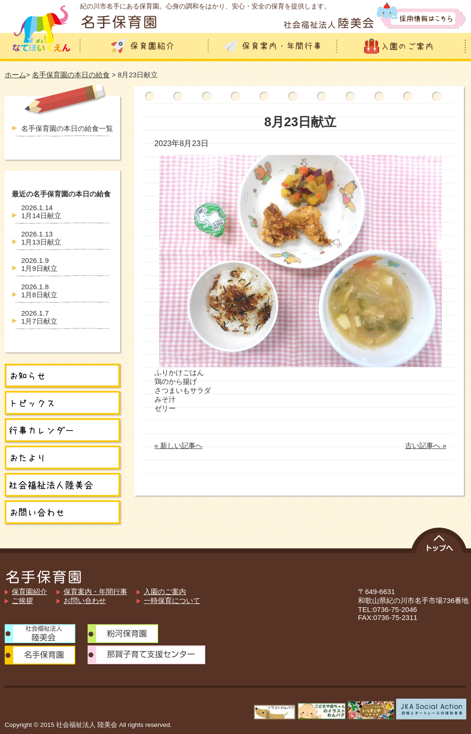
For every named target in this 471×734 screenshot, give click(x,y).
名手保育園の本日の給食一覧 (67, 128)
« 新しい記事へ (178, 445)
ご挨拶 (22, 600)
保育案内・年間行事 (95, 591)
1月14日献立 (41, 212)
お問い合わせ (85, 600)
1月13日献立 (41, 238)
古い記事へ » (426, 445)
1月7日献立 (39, 317)
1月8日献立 (39, 291)
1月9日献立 (39, 264)
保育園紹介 (29, 591)
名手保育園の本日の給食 (71, 75)
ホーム (15, 75)
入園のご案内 (165, 591)
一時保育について (172, 600)
